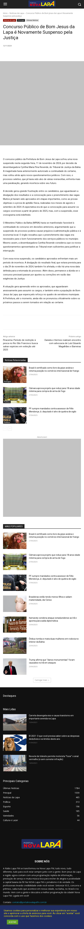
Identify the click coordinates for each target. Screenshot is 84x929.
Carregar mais (42, 680)
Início (5, 13)
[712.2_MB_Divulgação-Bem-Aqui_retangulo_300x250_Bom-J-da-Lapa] (42, 478)
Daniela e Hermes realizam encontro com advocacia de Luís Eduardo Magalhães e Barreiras (63, 343)
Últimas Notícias (32, 20)
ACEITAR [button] (12, 922)
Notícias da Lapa (17, 13)
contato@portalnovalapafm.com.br (29, 902)
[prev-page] (5, 429)
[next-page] (10, 429)
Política (7, 402)
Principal (21, 20)
